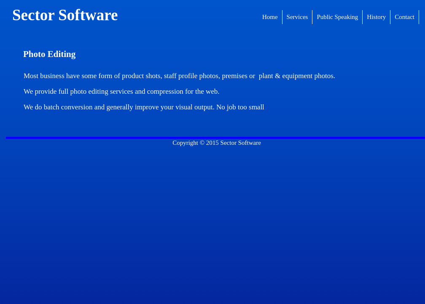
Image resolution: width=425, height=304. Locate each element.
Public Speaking (337, 17)
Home (270, 17)
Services (297, 17)
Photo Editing (49, 54)
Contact (404, 17)
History (376, 17)
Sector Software (65, 15)
